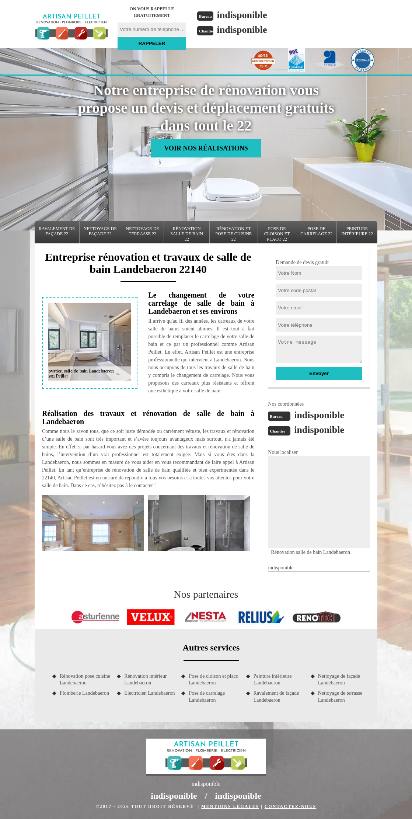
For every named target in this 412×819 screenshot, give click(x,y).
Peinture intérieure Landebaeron (273, 679)
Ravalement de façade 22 (57, 231)
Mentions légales (230, 806)
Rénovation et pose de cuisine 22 (233, 234)
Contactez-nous (290, 806)
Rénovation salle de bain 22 (186, 234)
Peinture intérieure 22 (357, 231)
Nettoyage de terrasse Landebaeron (340, 696)
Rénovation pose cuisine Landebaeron (85, 679)
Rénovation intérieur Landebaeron (145, 679)
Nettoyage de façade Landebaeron (339, 679)
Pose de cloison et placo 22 (277, 234)
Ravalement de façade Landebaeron (276, 696)
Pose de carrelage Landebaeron (207, 696)
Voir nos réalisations (206, 148)
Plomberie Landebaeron (84, 693)
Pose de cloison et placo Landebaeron (213, 679)
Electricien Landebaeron (149, 693)
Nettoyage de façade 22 (100, 231)
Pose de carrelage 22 (316, 231)
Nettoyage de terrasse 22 (142, 231)
